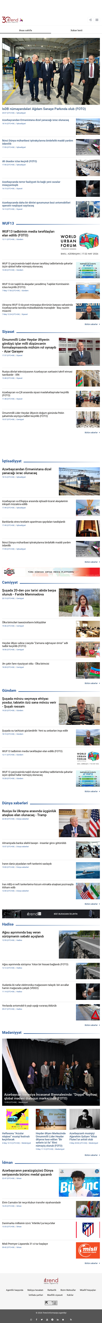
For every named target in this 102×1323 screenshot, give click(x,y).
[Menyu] (97, 20)
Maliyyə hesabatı (35, 1290)
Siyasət (8, 332)
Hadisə (8, 924)
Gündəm (9, 690)
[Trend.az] (12, 20)
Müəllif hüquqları (88, 1290)
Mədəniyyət (12, 1032)
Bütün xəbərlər (91, 324)
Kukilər (70, 1295)
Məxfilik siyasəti (55, 1295)
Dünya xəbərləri (15, 803)
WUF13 (8, 223)
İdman (7, 1162)
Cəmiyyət (10, 582)
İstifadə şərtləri (36, 1295)
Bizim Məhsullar (68, 1290)
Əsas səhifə (25, 30)
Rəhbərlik (52, 1290)
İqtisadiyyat (12, 461)
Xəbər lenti (76, 30)
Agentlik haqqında (14, 1290)
